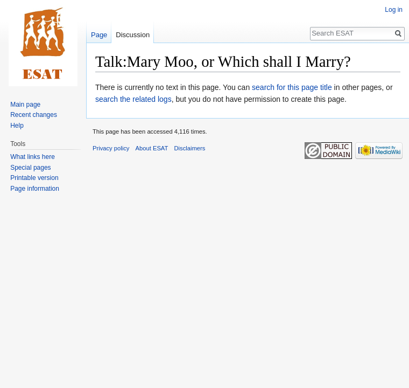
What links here (32, 157)
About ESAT (152, 148)
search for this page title (292, 87)
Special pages (30, 167)
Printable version (34, 178)
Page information (34, 188)
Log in (394, 9)
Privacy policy (111, 148)
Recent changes (33, 115)
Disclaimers (190, 148)
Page (99, 35)
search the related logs (133, 99)
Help (17, 125)
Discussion (133, 35)
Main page (25, 104)
